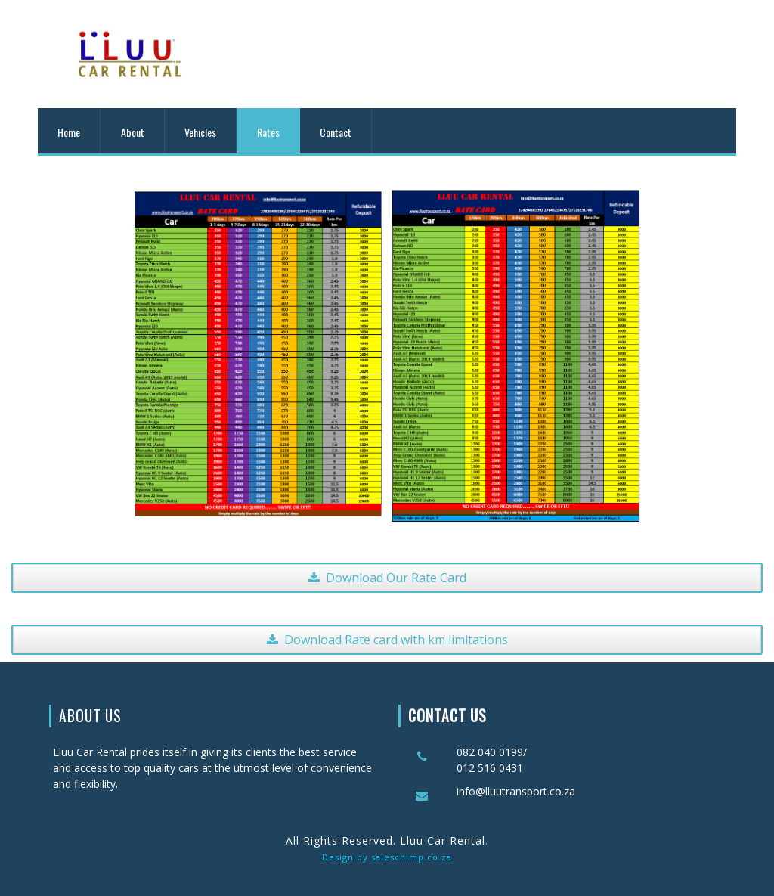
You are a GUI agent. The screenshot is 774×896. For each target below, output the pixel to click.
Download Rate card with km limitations (387, 639)
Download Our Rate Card (387, 577)
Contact (335, 132)
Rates (268, 132)
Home (68, 132)
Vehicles (200, 132)
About (132, 132)
